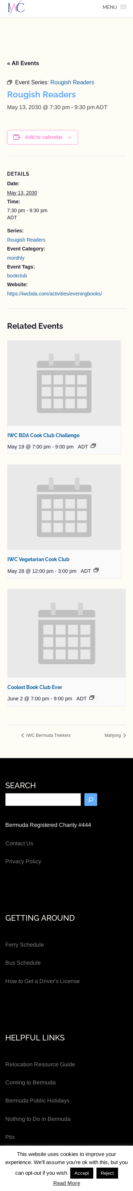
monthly (15, 258)
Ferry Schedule (24, 945)
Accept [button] (81, 1173)
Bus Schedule (23, 963)
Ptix (10, 1137)
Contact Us (19, 843)
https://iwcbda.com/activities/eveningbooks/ (54, 294)
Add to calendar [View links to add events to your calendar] (44, 137)
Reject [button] (107, 1173)
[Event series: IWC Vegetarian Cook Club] (96, 570)
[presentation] (64, 383)
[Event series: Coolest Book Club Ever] (91, 697)
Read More (66, 1183)
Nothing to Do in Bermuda (38, 1119)
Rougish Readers (26, 240)
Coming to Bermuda (30, 1082)
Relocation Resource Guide (40, 1064)
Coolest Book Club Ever (34, 687)
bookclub (17, 275)
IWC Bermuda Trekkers (48, 735)
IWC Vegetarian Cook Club (38, 559)
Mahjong (113, 735)
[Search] (90, 799)
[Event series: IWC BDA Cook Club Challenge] (93, 446)
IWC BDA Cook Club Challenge (43, 435)
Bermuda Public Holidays (37, 1100)
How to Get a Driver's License (42, 981)
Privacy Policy (23, 861)
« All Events (23, 63)
